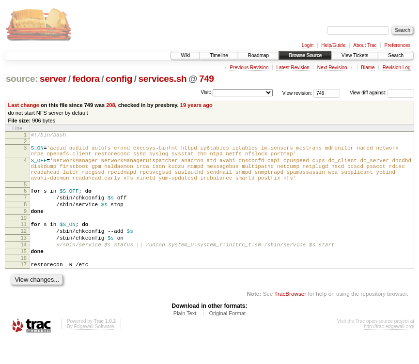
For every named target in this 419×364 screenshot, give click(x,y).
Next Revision (332, 67)
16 (24, 281)
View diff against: (382, 92)
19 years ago (196, 105)
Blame (367, 67)
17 (24, 287)
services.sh (162, 79)
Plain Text (185, 338)
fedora (85, 79)
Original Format (227, 338)
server (53, 79)
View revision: (297, 92)
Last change (23, 105)
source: (22, 79)
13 (24, 256)
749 (206, 79)
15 (24, 273)
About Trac (364, 45)
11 (24, 240)
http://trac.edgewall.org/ (389, 351)
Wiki (185, 55)
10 (24, 234)
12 (24, 248)
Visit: (206, 92)
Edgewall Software (94, 351)
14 (24, 265)
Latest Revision (292, 67)
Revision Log (397, 67)
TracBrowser (290, 318)
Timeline (219, 55)
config (119, 79)
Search (395, 55)
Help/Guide (333, 45)
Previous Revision (249, 67)
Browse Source (305, 55)
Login (307, 45)
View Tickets (354, 55)
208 (110, 105)
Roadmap (258, 55)
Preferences (398, 45)
